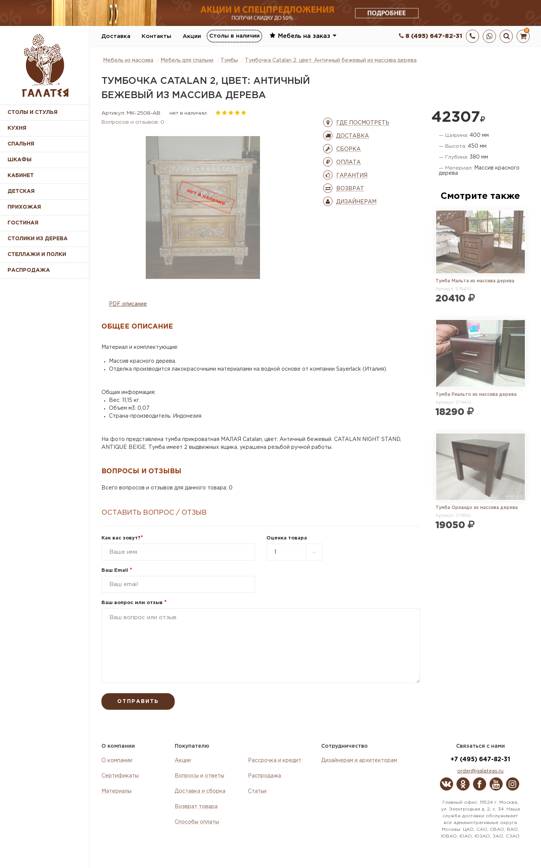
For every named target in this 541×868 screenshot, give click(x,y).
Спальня (21, 144)
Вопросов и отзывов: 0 (132, 122)
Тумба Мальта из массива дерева (474, 281)
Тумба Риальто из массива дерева (476, 394)
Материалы (116, 791)
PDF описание (128, 304)
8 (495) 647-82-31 (430, 36)
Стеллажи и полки (37, 254)
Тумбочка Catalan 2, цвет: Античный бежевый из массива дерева (331, 60)
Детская (21, 191)
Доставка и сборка (200, 791)
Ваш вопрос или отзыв (134, 603)
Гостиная (23, 223)
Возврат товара (196, 806)
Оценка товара (286, 538)
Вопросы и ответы (199, 776)
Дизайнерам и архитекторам (359, 760)
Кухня (17, 128)
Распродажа (264, 776)
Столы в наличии (234, 35)
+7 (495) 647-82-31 (480, 759)
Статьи (257, 791)
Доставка (115, 36)
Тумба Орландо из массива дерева (476, 508)
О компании (116, 760)
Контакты (156, 36)
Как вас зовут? (122, 538)
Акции (192, 36)
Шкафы (20, 160)
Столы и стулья (32, 112)
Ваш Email (116, 570)
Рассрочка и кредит (274, 760)
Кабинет (21, 175)
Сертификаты (120, 776)
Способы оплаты (197, 822)
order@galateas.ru (480, 771)
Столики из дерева (38, 238)
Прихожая (24, 207)
